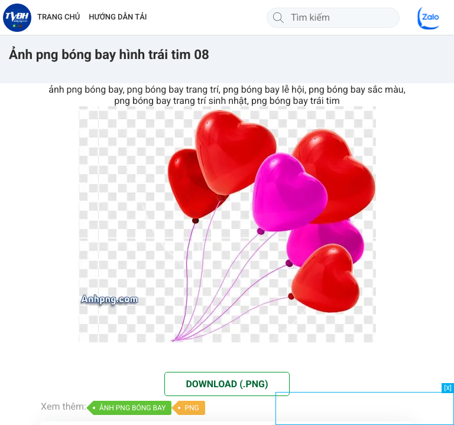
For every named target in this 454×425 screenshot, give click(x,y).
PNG (191, 408)
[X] (448, 388)
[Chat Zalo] (429, 18)
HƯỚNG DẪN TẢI (118, 17)
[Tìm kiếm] (278, 18)
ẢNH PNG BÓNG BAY (132, 408)
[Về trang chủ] (17, 18)
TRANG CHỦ (58, 17)
